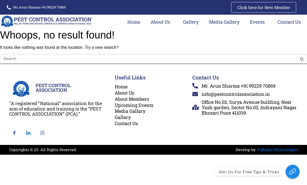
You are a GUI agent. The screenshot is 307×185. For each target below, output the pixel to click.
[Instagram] (42, 133)
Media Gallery (224, 22)
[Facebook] (14, 133)
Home (133, 22)
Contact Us (289, 22)
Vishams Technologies (277, 149)
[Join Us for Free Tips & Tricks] (293, 172)
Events (257, 22)
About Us (160, 22)
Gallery (191, 22)
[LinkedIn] (28, 133)
